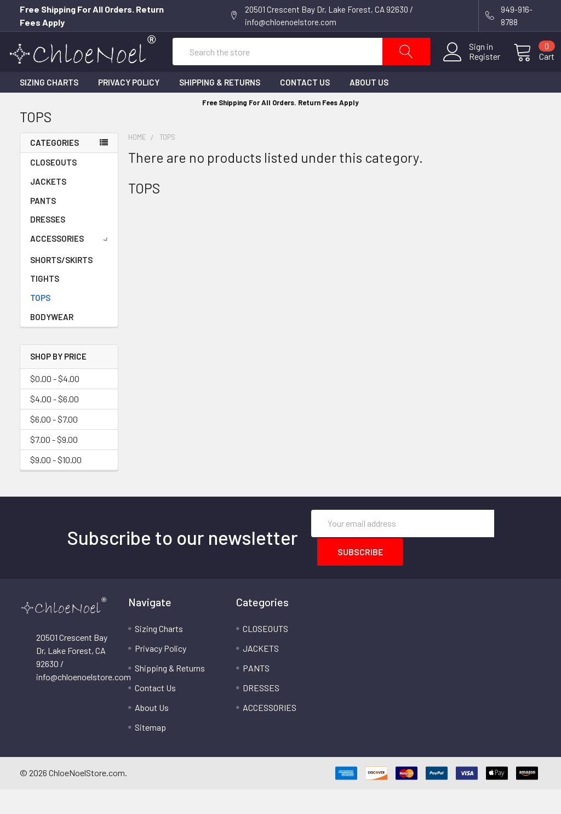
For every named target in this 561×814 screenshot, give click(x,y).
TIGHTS (44, 304)
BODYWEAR (51, 343)
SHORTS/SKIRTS (61, 286)
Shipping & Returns (219, 108)
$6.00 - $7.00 (54, 445)
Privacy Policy (128, 108)
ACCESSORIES (71, 264)
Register (471, 70)
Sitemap (150, 752)
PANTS (43, 226)
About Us (369, 108)
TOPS (40, 323)
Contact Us (305, 108)
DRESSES (47, 245)
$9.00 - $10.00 (56, 485)
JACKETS (48, 207)
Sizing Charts (49, 108)
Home (137, 162)
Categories (54, 168)
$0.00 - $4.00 (54, 404)
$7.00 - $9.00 (54, 465)
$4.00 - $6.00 (54, 424)
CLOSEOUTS (53, 188)
